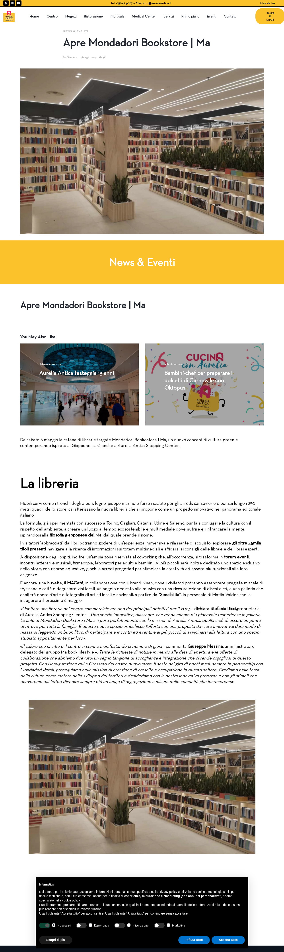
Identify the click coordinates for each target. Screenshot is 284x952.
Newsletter (267, 3)
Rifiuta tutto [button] (194, 940)
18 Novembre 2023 (50, 364)
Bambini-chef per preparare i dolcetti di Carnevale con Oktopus (198, 380)
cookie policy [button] (71, 900)
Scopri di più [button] (55, 940)
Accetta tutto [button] (228, 940)
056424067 (124, 3)
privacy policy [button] (168, 891)
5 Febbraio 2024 (173, 364)
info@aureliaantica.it (157, 3)
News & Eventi (75, 31)
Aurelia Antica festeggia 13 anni (76, 373)
